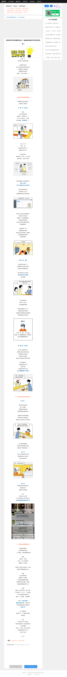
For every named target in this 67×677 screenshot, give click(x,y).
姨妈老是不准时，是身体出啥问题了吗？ (54, 38)
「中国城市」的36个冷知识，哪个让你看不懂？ (55, 57)
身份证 (22, 143)
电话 (22, 561)
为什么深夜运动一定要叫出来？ (52, 23)
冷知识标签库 (10, 10)
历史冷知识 (32, 1)
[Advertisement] (23, 29)
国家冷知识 (18, 1)
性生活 (23, 592)
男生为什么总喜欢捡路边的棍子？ (52, 49)
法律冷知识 (25, 1)
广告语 (25, 12)
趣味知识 (4, 1)
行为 (26, 148)
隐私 (25, 302)
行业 (26, 264)
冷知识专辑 (25, 10)
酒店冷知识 (14, 640)
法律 (27, 308)
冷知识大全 (39, 1)
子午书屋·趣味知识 (11, 17)
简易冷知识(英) (18, 12)
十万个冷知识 (11, 1)
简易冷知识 (10, 12)
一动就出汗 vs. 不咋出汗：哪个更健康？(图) (55, 30)
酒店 (24, 118)
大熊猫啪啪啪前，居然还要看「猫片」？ (54, 42)
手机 (18, 594)
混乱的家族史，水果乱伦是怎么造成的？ (54, 53)
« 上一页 (16, 666)
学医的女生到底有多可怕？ (51, 46)
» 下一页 (31, 666)
